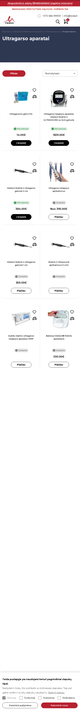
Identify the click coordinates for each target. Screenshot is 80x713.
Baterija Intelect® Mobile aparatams (59, 337)
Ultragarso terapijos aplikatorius (59, 189)
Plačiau (59, 217)
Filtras (14, 73)
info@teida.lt (71, 15)
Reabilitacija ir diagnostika (32, 31)
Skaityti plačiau (56, 692)
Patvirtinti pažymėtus (20, 705)
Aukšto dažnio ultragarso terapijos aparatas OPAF (21, 337)
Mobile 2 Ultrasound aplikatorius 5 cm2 (58, 263)
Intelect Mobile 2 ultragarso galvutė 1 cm (21, 263)
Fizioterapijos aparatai (52, 31)
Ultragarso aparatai (69, 31)
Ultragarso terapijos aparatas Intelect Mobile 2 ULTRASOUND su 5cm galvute (58, 117)
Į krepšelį (21, 143)
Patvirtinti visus (59, 705)
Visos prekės (17, 31)
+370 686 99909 (51, 15)
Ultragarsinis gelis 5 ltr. (21, 114)
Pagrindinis (6, 31)
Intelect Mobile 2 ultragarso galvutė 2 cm (21, 189)
